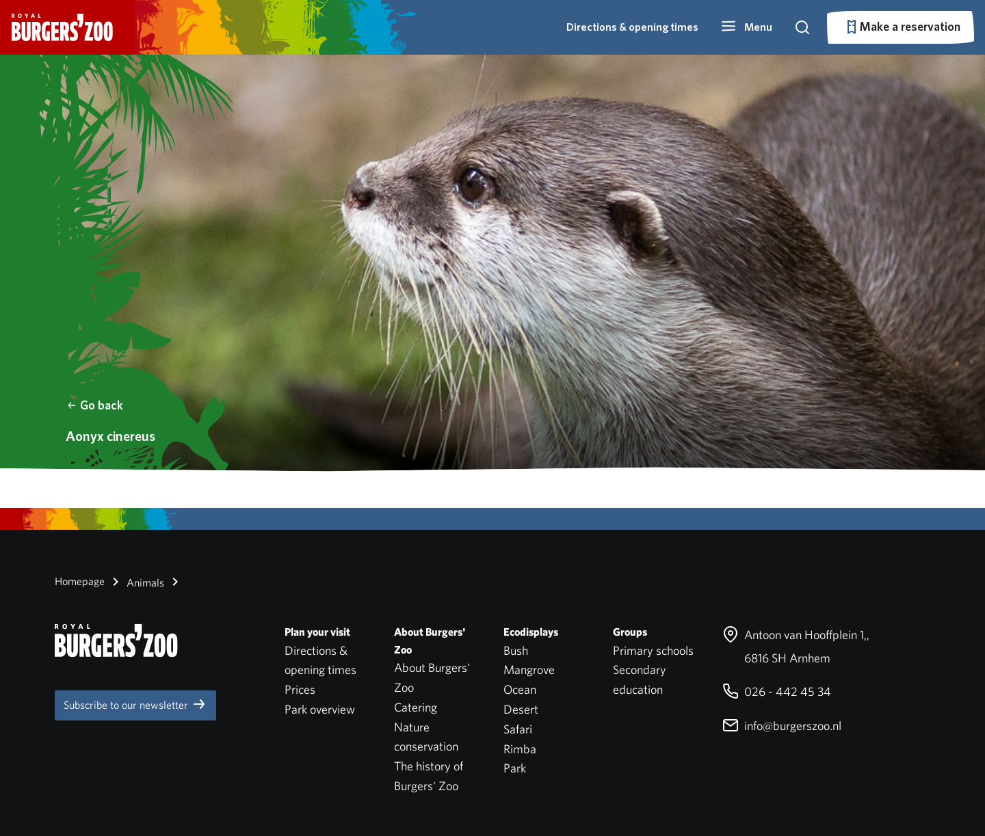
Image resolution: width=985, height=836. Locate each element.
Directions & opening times (632, 27)
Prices (300, 689)
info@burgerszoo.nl (781, 725)
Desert (520, 709)
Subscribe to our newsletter (135, 704)
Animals (135, 582)
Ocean (519, 689)
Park (514, 768)
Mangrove (529, 669)
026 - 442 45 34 (776, 691)
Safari (517, 729)
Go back (94, 405)
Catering (415, 707)
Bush (515, 650)
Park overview (320, 709)
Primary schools (653, 650)
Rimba (519, 749)
